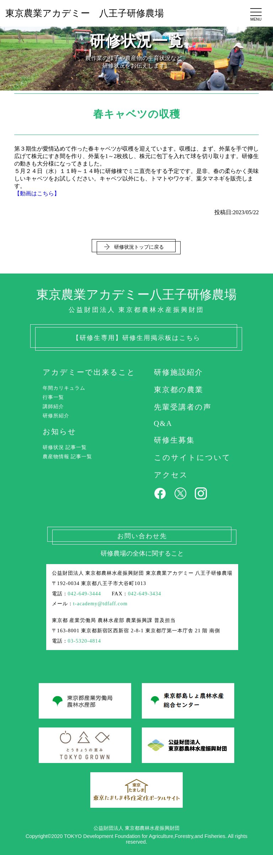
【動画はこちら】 (37, 193)
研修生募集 (174, 440)
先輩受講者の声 (183, 407)
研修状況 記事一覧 (65, 447)
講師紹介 (53, 406)
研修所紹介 (56, 415)
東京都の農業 (178, 389)
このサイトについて (192, 457)
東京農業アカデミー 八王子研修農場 (84, 13)
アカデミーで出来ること (89, 372)
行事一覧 (53, 397)
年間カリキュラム (64, 388)
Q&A (163, 423)
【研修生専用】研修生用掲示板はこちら (136, 337)
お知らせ (59, 431)
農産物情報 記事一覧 (67, 456)
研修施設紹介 (178, 372)
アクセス (171, 475)
